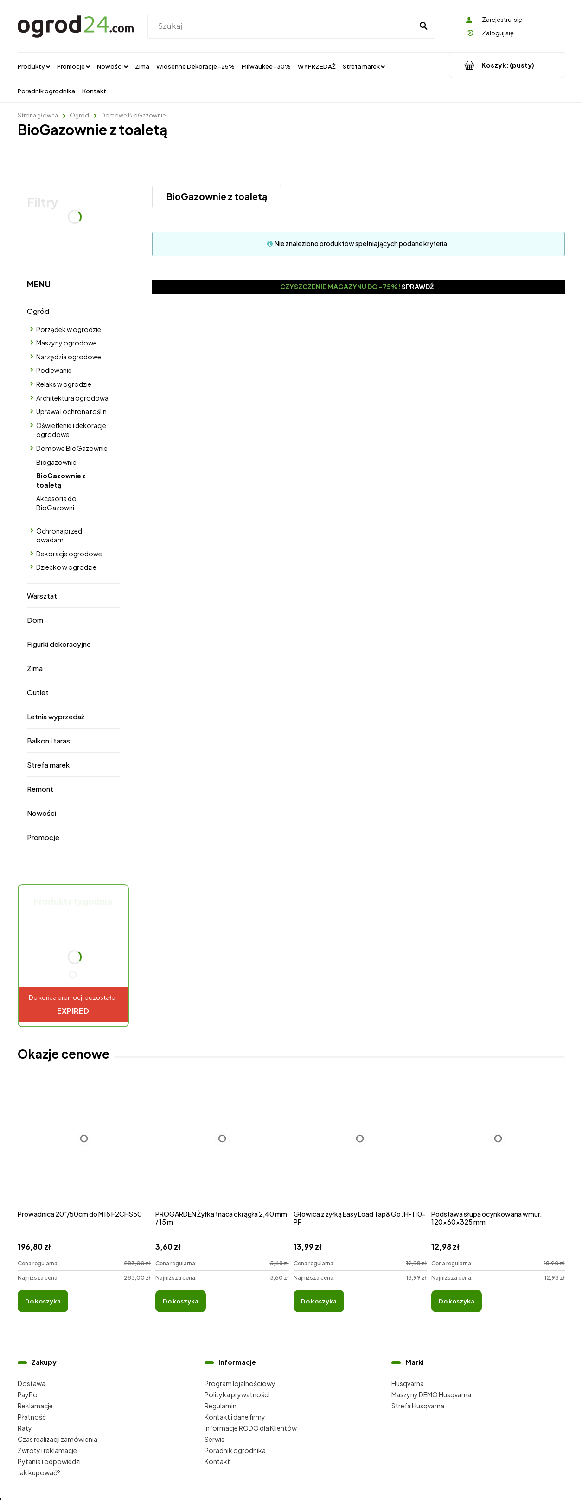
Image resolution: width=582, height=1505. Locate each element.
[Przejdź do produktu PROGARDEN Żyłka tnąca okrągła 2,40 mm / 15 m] (222, 1148)
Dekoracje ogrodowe (69, 553)
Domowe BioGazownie (72, 448)
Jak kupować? (39, 1472)
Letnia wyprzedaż (55, 716)
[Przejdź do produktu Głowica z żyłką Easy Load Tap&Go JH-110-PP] (360, 1148)
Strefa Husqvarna (417, 1405)
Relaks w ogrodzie (63, 384)
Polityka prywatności (237, 1394)
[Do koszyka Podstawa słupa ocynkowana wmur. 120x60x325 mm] (456, 1301)
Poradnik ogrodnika (235, 1450)
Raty (25, 1428)
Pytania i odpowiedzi (49, 1461)
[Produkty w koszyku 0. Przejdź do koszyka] (507, 65)
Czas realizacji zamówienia (57, 1439)
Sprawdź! (419, 286)
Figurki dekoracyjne (59, 643)
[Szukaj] (424, 26)
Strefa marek (48, 764)
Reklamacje (35, 1405)
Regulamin (221, 1405)
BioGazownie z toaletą (61, 480)
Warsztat (42, 595)
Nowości (41, 812)
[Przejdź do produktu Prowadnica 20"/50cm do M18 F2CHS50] (84, 1148)
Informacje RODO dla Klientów (251, 1428)
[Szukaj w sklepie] (282, 26)
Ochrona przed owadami (59, 535)
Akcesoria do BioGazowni (56, 503)
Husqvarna (407, 1383)
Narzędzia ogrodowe (68, 356)
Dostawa (31, 1383)
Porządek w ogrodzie (68, 329)
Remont (40, 788)
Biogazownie (56, 462)
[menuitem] (34, 66)
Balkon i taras (48, 740)
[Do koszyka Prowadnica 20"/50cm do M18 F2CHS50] (43, 1301)
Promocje (43, 837)
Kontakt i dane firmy (235, 1417)
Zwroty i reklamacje (47, 1450)
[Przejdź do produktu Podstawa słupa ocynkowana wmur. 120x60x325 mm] (498, 1148)
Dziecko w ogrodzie (66, 567)
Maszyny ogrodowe (66, 343)
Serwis (214, 1439)
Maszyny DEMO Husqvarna (431, 1394)
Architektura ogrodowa (72, 398)
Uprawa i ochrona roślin (71, 411)
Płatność (32, 1417)
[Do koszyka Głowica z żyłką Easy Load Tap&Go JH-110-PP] (319, 1301)
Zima (35, 668)
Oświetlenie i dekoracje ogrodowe (71, 430)
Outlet (38, 692)
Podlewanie (54, 370)
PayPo (28, 1394)
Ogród (38, 310)
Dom (35, 619)
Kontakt (217, 1461)
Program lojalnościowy (240, 1383)
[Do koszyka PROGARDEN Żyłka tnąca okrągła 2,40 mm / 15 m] (180, 1301)
